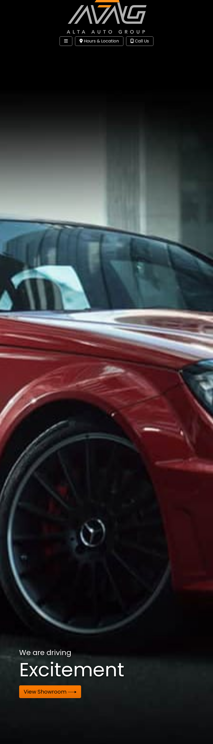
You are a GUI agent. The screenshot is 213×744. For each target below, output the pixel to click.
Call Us (140, 41)
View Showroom (50, 691)
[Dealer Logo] (107, 17)
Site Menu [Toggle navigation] (21, 52)
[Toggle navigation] (66, 41)
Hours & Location (99, 41)
